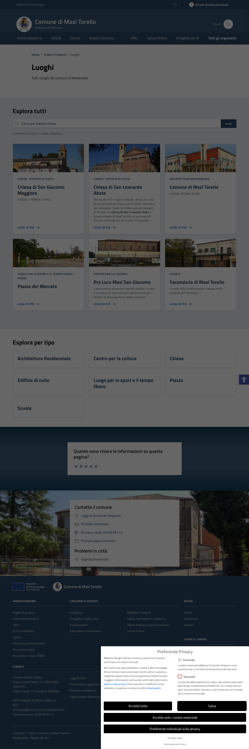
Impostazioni (153, 688)
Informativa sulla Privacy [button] (175, 744)
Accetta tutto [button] (138, 706)
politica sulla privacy (115, 684)
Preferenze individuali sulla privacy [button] (175, 728)
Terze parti (186, 677)
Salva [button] (212, 706)
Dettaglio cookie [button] (175, 738)
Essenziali (186, 660)
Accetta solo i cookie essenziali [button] (175, 717)
